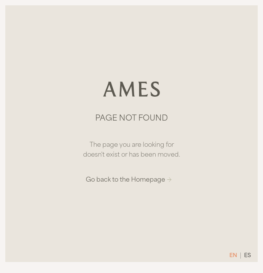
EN (233, 256)
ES (247, 256)
